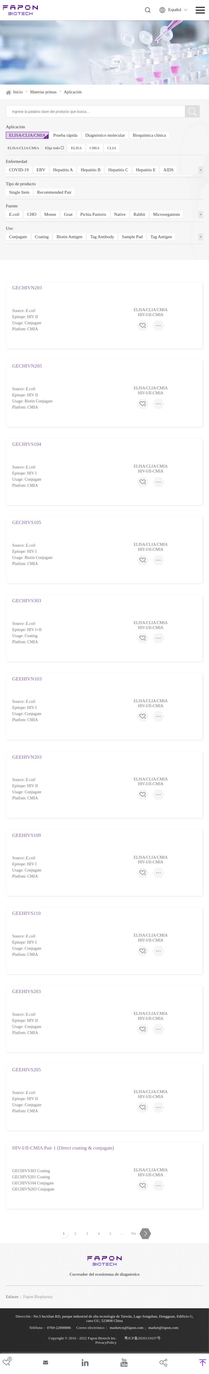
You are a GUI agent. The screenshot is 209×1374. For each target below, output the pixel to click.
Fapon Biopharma (38, 1297)
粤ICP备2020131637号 (142, 1338)
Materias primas (43, 97)
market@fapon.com (163, 1327)
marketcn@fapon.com (127, 1327)
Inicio (18, 97)
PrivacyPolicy (106, 1342)
